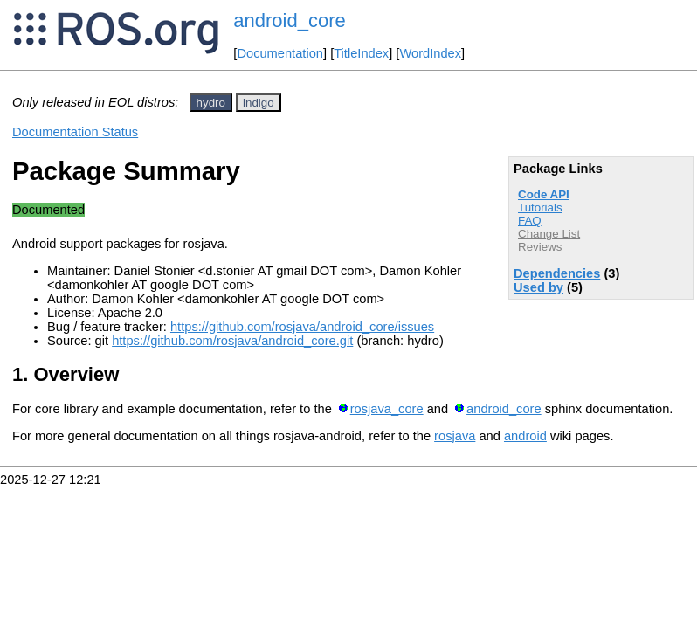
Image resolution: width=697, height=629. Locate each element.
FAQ (530, 220)
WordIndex (430, 53)
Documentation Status (75, 132)
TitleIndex (361, 53)
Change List (549, 233)
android (525, 436)
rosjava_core (387, 409)
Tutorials (540, 207)
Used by (538, 287)
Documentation (280, 53)
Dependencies (557, 273)
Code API (543, 194)
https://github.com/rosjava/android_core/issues (302, 327)
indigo (258, 102)
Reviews (540, 246)
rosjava (454, 436)
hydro (211, 102)
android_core (289, 20)
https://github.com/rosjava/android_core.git (232, 341)
